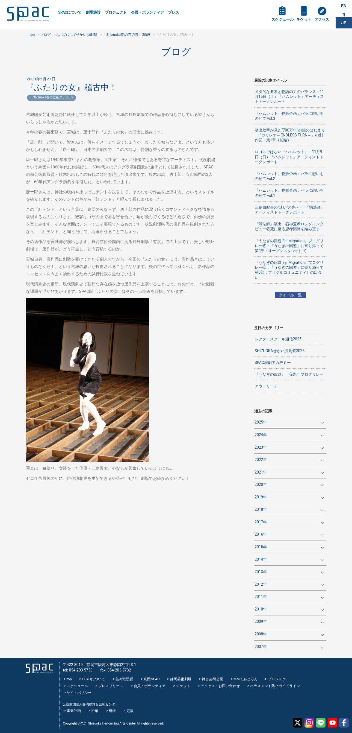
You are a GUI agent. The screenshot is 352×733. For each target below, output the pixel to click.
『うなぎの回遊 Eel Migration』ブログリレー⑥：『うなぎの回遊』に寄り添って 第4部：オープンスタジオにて (289, 246)
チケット (304, 19)
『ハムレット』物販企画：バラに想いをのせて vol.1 (289, 192)
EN (344, 5)
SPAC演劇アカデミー (273, 362)
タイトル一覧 (290, 295)
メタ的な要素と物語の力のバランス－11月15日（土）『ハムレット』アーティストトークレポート (289, 96)
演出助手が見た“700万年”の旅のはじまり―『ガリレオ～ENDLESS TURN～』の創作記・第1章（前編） (290, 135)
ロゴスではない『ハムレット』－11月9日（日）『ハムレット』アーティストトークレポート (289, 157)
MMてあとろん (245, 679)
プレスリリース (110, 686)
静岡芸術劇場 (180, 679)
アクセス (321, 19)
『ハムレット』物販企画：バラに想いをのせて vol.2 (289, 176)
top (69, 679)
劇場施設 (93, 12)
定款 (130, 711)
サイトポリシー (79, 693)
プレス (173, 12)
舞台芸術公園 (212, 679)
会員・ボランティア (147, 12)
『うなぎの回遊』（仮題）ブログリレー (289, 374)
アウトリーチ (266, 386)
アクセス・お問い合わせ (220, 686)
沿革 (94, 711)
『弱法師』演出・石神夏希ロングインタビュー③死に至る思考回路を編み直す (289, 226)
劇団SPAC (151, 679)
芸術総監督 (124, 679)
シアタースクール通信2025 (278, 339)
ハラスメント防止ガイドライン (275, 686)
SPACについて (69, 12)
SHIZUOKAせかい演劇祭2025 (280, 351)
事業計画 (74, 711)
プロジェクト (116, 12)
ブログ (176, 51)
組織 (112, 711)
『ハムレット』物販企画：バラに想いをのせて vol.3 (289, 116)
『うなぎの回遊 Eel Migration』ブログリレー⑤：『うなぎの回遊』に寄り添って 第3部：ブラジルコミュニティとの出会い (289, 270)
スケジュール (282, 19)
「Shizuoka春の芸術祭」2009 (51, 97)
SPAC (29, 13)
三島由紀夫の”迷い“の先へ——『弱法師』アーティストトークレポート (290, 209)
